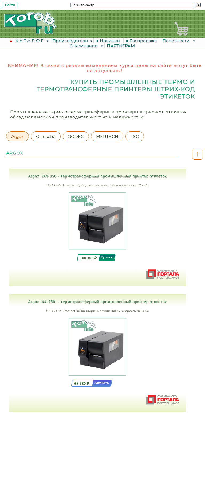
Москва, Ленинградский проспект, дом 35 (69, 436)
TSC (135, 136)
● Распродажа (142, 40)
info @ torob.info (40, 464)
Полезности (177, 40)
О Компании (84, 45)
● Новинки (109, 40)
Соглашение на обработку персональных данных (102, 477)
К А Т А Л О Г (29, 40)
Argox (17, 136)
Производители (70, 40)
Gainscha (46, 136)
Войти (10, 5)
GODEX (76, 136)
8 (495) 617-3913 (43, 444)
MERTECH (107, 136)
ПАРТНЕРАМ (121, 45)
